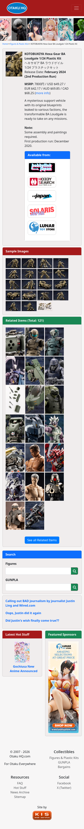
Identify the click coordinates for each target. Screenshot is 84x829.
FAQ (20, 783)
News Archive (19, 792)
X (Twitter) (64, 788)
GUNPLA (11, 580)
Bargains (64, 767)
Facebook (64, 783)
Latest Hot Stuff (17, 634)
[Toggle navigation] (76, 8)
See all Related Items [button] (42, 540)
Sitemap (20, 797)
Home (5, 44)
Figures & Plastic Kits (19, 44)
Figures (11, 564)
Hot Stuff (20, 788)
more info (42, 93)
